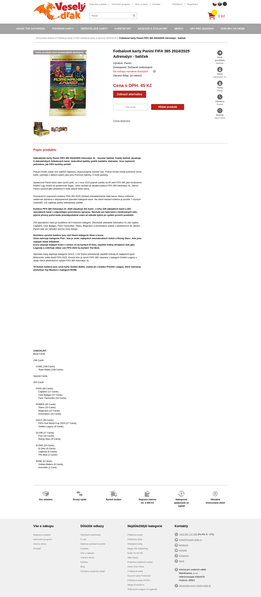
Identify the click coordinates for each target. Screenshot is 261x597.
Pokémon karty (63, 28)
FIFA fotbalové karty (85, 38)
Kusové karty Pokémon (139, 575)
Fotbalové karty (65, 38)
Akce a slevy (141, 4)
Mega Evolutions (136, 584)
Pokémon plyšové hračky (140, 562)
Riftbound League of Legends (142, 589)
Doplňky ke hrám (233, 28)
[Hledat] (134, 16)
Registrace (192, 4)
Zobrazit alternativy (129, 94)
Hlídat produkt (167, 106)
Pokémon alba (135, 539)
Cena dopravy (121, 120)
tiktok (181, 561)
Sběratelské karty (94, 28)
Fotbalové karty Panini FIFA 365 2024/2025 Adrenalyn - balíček (152, 38)
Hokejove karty (135, 544)
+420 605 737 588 (188, 534)
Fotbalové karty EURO (139, 580)
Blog (82, 566)
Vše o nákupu (87, 553)
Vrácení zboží (87, 557)
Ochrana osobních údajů (92, 571)
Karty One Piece (136, 566)
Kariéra (84, 562)
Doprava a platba (98, 4)
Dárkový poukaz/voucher (92, 544)
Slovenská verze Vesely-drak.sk (195, 585)
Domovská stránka (45, 38)
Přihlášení (177, 4)
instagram (184, 555)
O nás (83, 539)
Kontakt (156, 4)
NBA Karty (133, 557)
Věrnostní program (120, 4)
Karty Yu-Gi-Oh (135, 553)
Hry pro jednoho (202, 28)
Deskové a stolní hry (152, 28)
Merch (178, 28)
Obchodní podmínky (90, 535)
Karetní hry (123, 28)
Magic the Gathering (30, 28)
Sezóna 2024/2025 (107, 38)
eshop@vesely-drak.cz (190, 539)
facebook (183, 545)
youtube (183, 550)
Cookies (84, 548)
